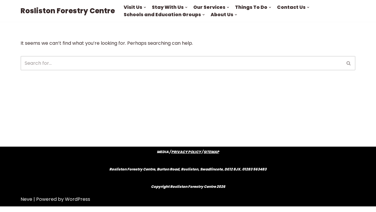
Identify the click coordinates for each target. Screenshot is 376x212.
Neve (26, 204)
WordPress (77, 204)
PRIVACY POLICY (186, 157)
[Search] (181, 63)
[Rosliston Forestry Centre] (68, 10)
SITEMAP (211, 157)
